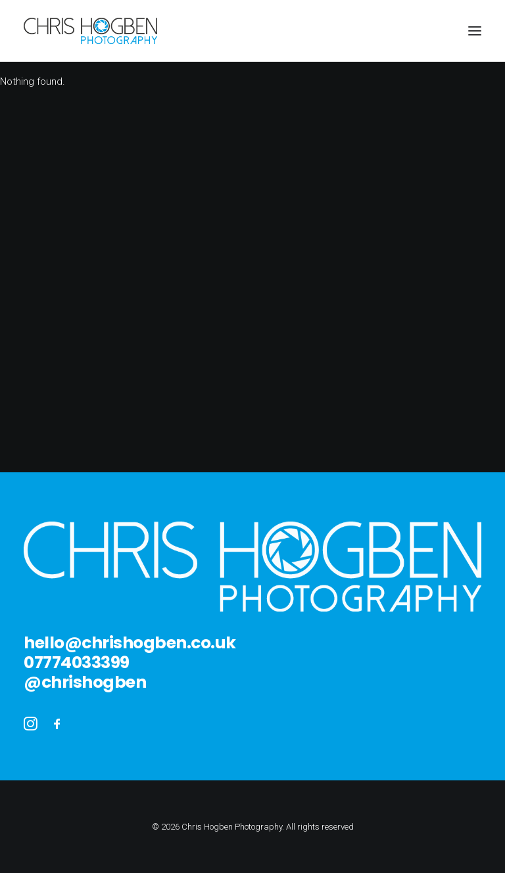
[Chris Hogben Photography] (90, 31)
